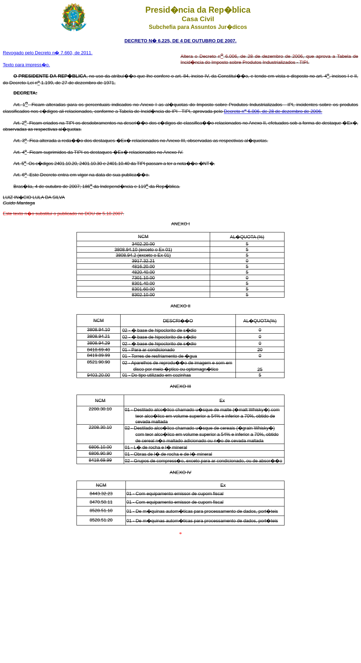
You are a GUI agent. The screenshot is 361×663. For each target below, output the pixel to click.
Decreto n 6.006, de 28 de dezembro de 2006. (273, 111)
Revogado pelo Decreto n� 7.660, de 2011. (47, 52)
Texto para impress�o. (26, 64)
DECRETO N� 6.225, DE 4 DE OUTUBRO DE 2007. (180, 40)
